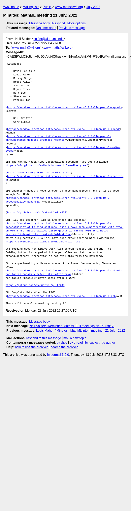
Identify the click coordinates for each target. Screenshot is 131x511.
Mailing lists (31, 7)
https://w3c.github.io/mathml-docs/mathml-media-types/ (47, 165)
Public (47, 7)
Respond (58, 23)
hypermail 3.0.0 (58, 354)
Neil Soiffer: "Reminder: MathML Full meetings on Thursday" (72, 326)
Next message (46, 28)
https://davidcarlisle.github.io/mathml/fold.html (43, 242)
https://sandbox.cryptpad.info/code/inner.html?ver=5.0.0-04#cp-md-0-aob (61, 296)
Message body (39, 23)
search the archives (65, 347)
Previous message (72, 28)
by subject (92, 342)
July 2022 (93, 7)
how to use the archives (32, 347)
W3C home (11, 7)
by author (108, 342)
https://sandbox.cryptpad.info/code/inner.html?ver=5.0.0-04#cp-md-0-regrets (64, 107)
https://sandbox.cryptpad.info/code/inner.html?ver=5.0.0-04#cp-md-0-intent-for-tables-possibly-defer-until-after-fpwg (64, 272)
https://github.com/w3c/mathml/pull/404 (36, 212)
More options (76, 23)
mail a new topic (74, 338)
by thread (76, 342)
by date (62, 342)
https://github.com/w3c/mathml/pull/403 (35, 285)
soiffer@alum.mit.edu (49, 39)
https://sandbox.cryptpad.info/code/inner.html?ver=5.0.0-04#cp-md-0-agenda (63, 129)
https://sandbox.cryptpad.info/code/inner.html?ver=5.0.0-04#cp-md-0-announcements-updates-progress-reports (58, 138)
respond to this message (43, 338)
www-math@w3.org (69, 7)
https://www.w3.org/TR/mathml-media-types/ (39, 173)
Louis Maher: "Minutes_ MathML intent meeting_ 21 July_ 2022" (81, 330)
